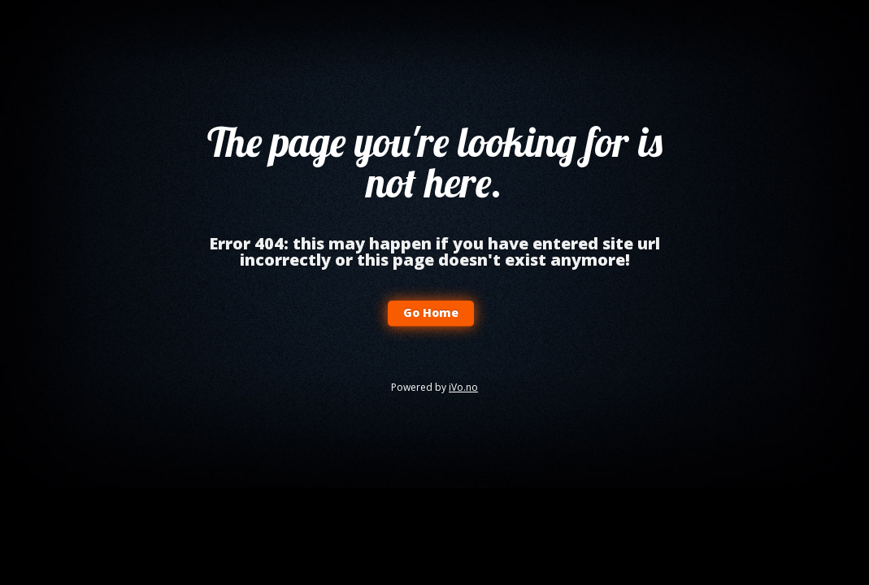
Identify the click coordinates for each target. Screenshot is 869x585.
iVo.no (463, 387)
